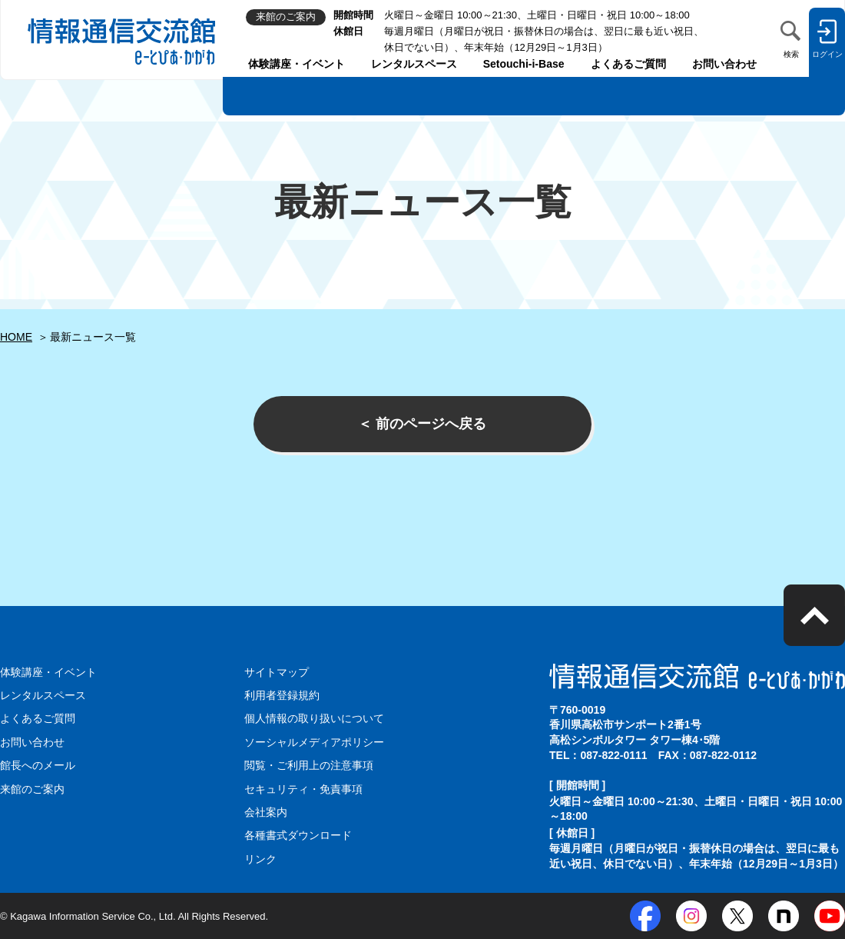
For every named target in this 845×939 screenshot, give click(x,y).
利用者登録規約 (282, 695)
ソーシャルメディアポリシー (314, 742)
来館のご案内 (32, 789)
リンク (260, 859)
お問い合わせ (724, 64)
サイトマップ (276, 672)
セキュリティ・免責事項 (303, 789)
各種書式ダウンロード (298, 835)
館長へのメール (37, 765)
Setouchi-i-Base (524, 64)
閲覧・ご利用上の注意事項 (308, 765)
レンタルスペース (414, 64)
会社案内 (265, 812)
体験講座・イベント (296, 64)
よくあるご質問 (628, 64)
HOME (16, 337)
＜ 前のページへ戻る (422, 423)
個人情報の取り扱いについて (314, 718)
